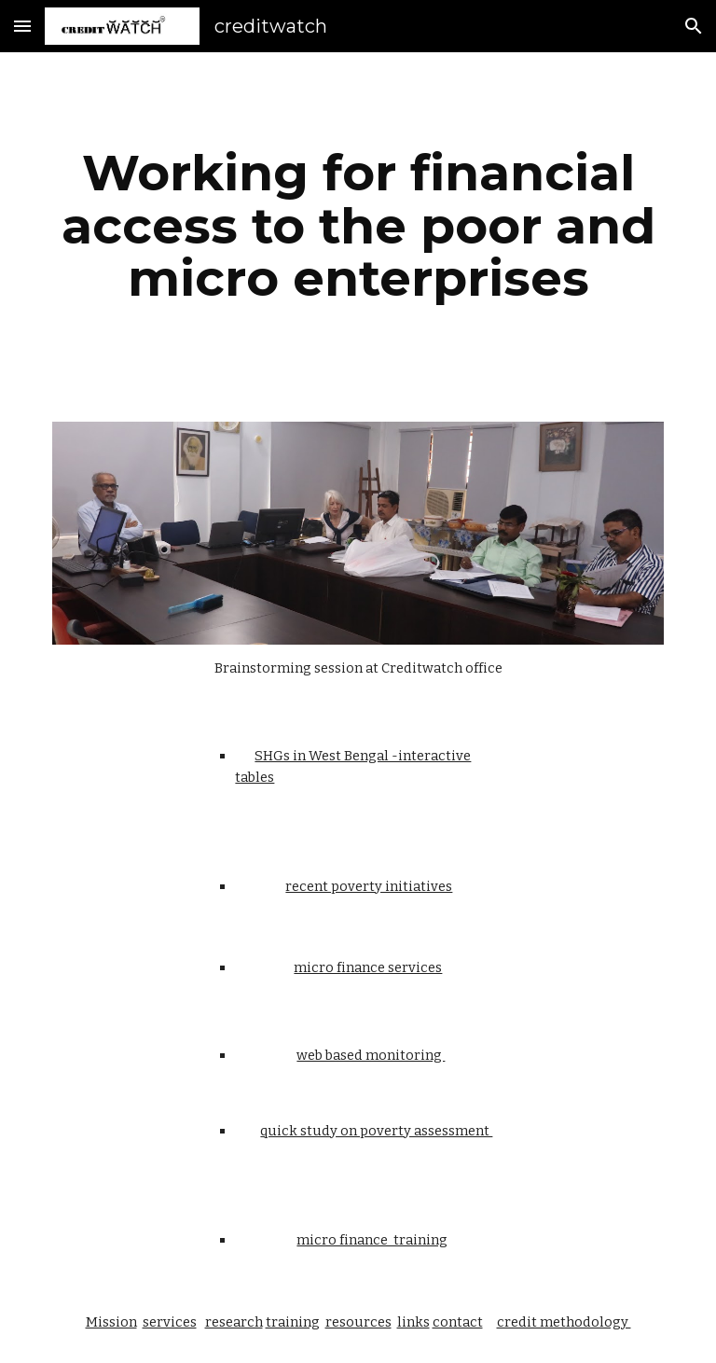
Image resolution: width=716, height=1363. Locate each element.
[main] (357, 226)
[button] (22, 25)
